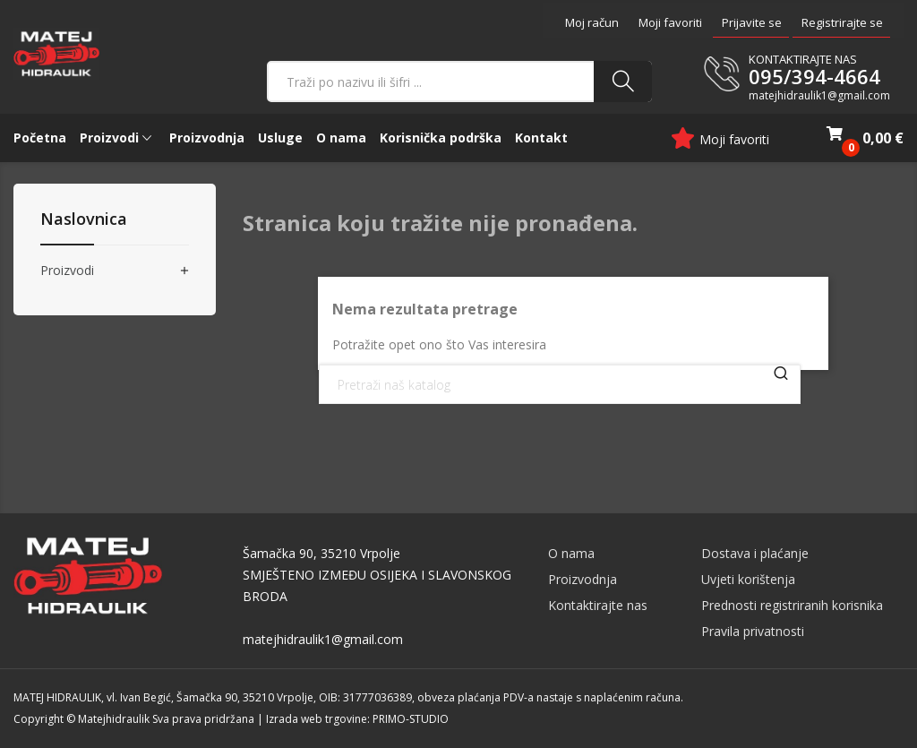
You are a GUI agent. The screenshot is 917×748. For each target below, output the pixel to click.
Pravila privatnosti (752, 631)
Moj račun (592, 22)
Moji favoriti (670, 22)
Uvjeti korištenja (748, 579)
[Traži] (560, 384)
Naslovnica (83, 220)
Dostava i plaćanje (755, 553)
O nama (571, 553)
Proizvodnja (582, 579)
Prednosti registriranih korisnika (792, 605)
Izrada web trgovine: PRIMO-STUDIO (357, 719)
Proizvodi (67, 271)
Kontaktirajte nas (597, 605)
